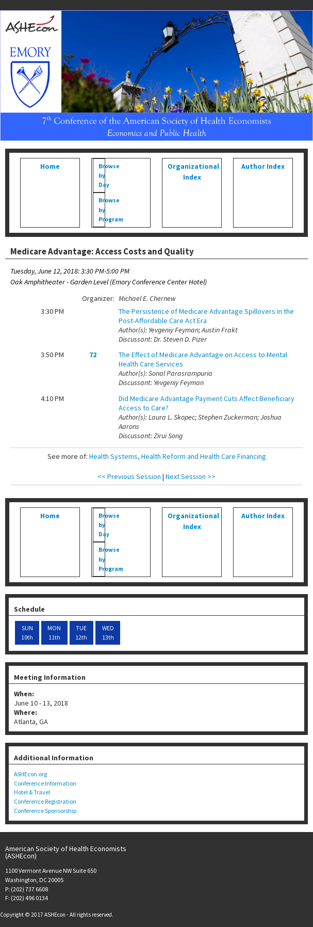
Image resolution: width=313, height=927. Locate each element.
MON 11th (54, 632)
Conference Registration (45, 801)
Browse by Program (101, 209)
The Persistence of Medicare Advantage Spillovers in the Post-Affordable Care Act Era (206, 316)
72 (92, 354)
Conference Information (45, 783)
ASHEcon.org (30, 774)
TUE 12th (81, 632)
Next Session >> (191, 476)
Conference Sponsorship (45, 810)
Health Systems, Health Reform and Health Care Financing (177, 456)
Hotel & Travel (32, 792)
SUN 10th (27, 632)
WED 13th (108, 632)
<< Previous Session (129, 476)
